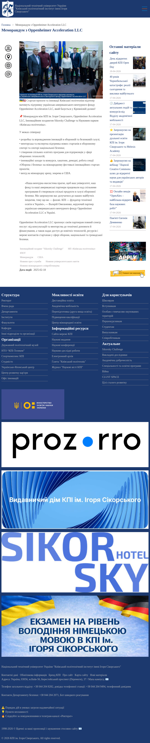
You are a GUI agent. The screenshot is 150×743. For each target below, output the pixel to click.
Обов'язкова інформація (33, 675)
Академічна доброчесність (117, 360)
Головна (6, 24)
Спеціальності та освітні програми (121, 365)
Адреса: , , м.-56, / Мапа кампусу (52, 679)
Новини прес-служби (30, 261)
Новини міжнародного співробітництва (39, 265)
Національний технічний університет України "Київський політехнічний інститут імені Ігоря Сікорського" (41, 8)
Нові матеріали (98, 675)
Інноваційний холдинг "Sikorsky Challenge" (41, 248)
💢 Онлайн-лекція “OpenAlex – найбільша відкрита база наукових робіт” (121, 200)
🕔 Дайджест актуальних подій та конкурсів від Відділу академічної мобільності (121, 112)
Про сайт (68, 675)
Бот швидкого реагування (74, 695)
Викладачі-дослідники (114, 354)
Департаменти (9, 311)
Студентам (108, 326)
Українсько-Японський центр (17, 367)
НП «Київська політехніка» (82, 248)
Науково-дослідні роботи (66, 350)
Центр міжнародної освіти (66, 322)
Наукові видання (61, 339)
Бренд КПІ (55, 675)
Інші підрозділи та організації (18, 333)
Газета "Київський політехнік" (69, 361)
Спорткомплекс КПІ (12, 356)
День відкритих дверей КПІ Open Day (119, 63)
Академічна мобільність (65, 306)
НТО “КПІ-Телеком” (12, 350)
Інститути (6, 317)
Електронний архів (62, 356)
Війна (105, 371)
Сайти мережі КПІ (62, 334)
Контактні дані (9, 675)
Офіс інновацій (9, 378)
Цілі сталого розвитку (114, 382)
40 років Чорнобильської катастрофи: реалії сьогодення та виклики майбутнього (122, 85)
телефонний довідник (119, 686)
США (40, 257)
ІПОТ (23, 253)
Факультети (8, 322)
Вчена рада (7, 306)
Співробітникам (111, 337)
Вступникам (109, 306)
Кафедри (6, 328)
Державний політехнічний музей (19, 345)
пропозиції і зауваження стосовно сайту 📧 (57, 728)
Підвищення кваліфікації (66, 317)
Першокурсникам (112, 321)
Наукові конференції (63, 345)
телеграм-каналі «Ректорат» (57, 716)
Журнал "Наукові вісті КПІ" (67, 367)
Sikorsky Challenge (112, 349)
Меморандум (26, 257)
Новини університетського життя (62, 261)
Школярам (108, 300)
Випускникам (109, 332)
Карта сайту (81, 675)
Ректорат (6, 300)
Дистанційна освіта (63, 300)
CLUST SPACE (110, 377)
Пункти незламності (16, 711)
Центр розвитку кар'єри (14, 372)
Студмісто (7, 361)
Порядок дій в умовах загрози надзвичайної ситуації (34, 707)
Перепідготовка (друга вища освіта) (72, 311)
